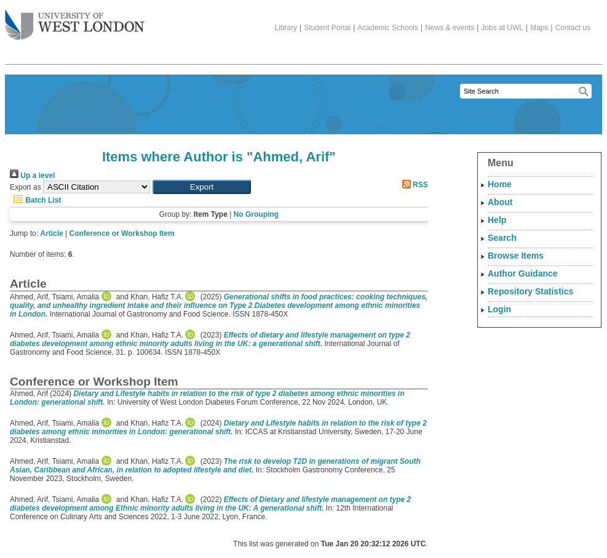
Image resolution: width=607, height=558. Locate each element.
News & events (449, 27)
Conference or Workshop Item (122, 233)
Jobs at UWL (502, 27)
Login (499, 309)
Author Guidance (523, 273)
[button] (202, 187)
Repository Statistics (530, 291)
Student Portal (327, 27)
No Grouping (256, 214)
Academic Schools (387, 27)
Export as (25, 187)
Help (497, 220)
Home (500, 184)
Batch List (35, 200)
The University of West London (75, 20)
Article (51, 233)
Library (285, 27)
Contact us (572, 27)
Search (502, 238)
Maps (539, 27)
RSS (413, 184)
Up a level (32, 175)
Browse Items (516, 256)
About (500, 202)
